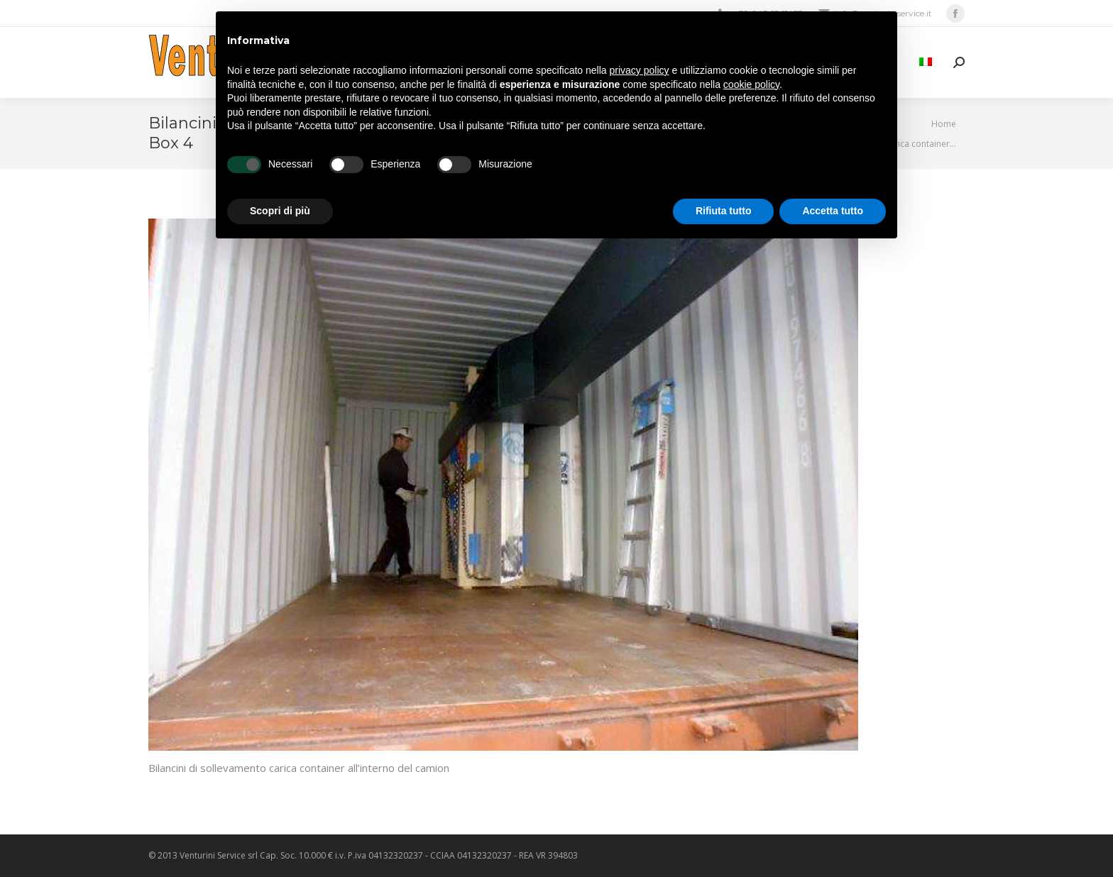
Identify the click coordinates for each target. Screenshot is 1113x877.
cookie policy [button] (751, 84)
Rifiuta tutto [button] (724, 210)
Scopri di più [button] (280, 210)
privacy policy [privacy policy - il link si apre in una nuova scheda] (639, 70)
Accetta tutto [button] (832, 210)
